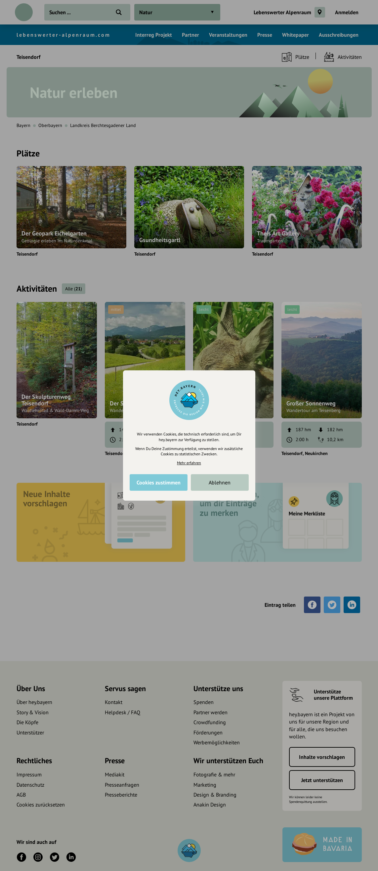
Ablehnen (220, 482)
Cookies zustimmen (159, 482)
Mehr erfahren (189, 462)
